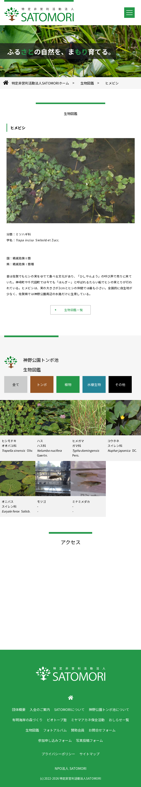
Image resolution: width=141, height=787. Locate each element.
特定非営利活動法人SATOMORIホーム (40, 83)
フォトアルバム (55, 730)
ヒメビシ (112, 83)
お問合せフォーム (102, 730)
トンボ (42, 384)
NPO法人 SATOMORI (70, 768)
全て (15, 384)
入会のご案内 (40, 709)
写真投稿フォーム (89, 740)
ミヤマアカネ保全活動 (88, 719)
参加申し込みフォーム (55, 740)
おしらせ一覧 (119, 719)
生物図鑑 (87, 83)
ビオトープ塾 (57, 719)
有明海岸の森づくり (27, 719)
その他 (120, 384)
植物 (68, 384)
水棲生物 (94, 384)
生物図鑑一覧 (72, 310)
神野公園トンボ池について (109, 709)
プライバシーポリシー (58, 753)
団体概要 (18, 709)
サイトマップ (89, 753)
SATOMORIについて (69, 709)
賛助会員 (77, 730)
